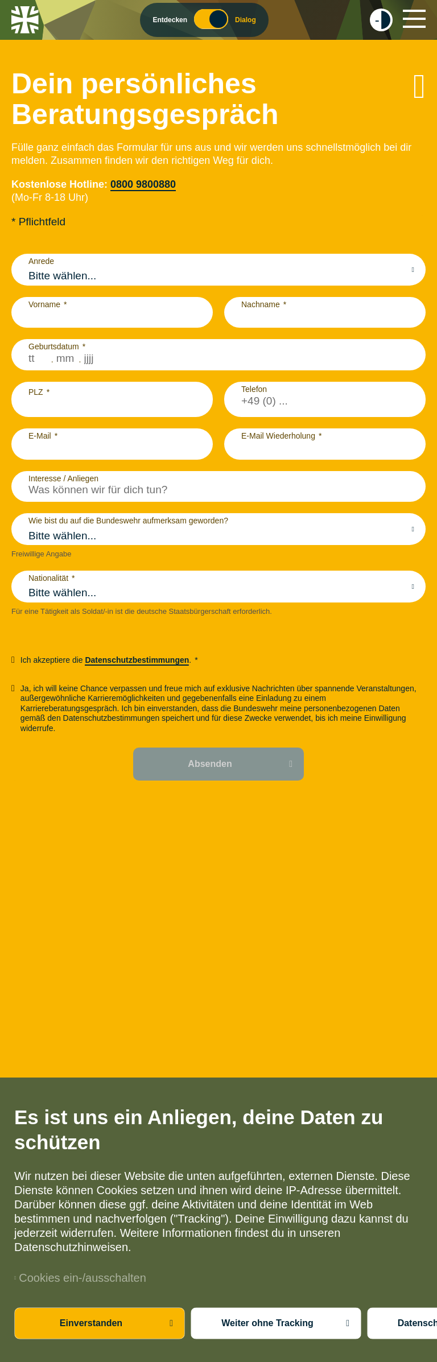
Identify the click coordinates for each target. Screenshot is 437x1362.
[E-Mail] (112, 447)
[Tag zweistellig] (38, 358)
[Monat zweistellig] (66, 358)
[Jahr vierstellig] (97, 358)
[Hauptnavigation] (414, 18)
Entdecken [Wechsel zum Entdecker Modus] (169, 20)
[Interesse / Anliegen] (218, 490)
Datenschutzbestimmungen (137, 660)
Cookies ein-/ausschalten (80, 1278)
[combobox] (218, 276)
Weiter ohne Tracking (267, 1323)
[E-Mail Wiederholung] (325, 447)
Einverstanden (91, 1323)
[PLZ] (112, 405)
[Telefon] (325, 401)
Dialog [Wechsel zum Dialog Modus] (245, 20)
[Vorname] (112, 315)
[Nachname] (325, 315)
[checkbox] (381, 20)
